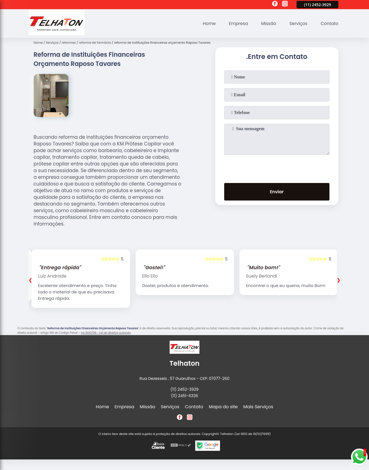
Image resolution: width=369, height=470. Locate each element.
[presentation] (276, 168)
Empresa (236, 23)
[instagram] (285, 4)
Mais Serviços (258, 407)
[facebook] (275, 4)
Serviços (297, 23)
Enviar (277, 192)
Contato (329, 23)
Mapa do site (223, 407)
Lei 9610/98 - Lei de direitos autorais (106, 333)
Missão (267, 23)
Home (206, 23)
